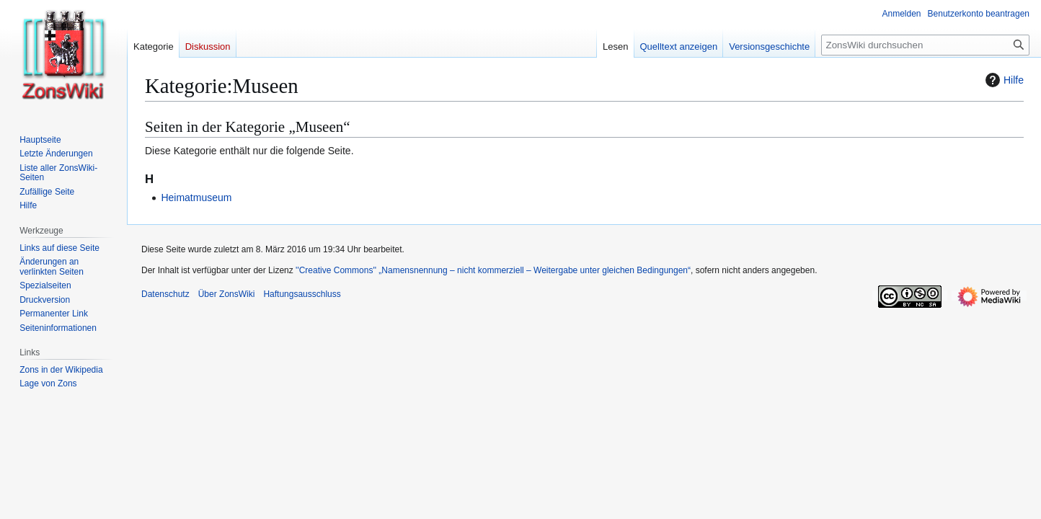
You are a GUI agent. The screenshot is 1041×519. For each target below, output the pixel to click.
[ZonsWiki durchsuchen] (925, 45)
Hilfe (1003, 80)
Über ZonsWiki (226, 294)
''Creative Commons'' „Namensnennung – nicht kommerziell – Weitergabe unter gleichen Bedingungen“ (493, 270)
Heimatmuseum (196, 197)
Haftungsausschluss (301, 294)
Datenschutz (165, 294)
